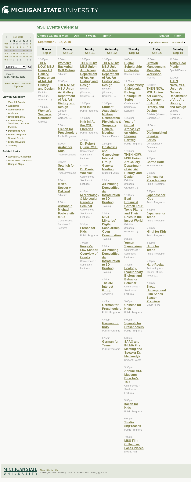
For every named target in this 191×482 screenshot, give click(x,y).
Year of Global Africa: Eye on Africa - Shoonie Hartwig (132, 131)
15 (31, 50)
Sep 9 (46, 52)
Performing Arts (17, 131)
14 (27, 50)
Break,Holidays (16, 117)
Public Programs (17, 134)
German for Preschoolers (111, 306)
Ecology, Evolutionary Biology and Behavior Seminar (133, 275)
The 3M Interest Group (107, 286)
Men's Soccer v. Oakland (64, 187)
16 (10, 53)
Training (12, 145)
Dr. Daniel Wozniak (87, 171)
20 (24, 53)
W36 (6, 47)
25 (17, 57)
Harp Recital (155, 264)
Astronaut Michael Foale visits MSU (66, 211)
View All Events (16, 102)
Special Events (16, 138)
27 (14, 44)
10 (14, 50)
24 (14, 57)
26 (10, 44)
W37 (6, 50)
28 (17, 44)
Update (18, 86)
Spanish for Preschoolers (134, 324)
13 (24, 50)
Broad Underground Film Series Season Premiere (156, 294)
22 (31, 53)
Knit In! (85, 107)
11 (17, 50)
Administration (16, 109)
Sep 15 (178, 52)
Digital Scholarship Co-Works (133, 66)
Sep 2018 (18, 37)
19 (21, 53)
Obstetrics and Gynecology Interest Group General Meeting (111, 158)
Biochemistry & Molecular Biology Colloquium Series (134, 92)
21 (27, 53)
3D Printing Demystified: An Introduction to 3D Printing (111, 193)
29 (21, 44)
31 (27, 44)
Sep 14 (157, 52)
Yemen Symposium (133, 244)
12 (21, 50)
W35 (6, 44)
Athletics (13, 113)
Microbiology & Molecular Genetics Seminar (89, 200)
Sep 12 (112, 52)
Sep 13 (134, 52)
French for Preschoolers (67, 130)
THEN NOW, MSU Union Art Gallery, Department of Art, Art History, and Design (46, 75)
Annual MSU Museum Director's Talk (133, 376)
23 (10, 57)
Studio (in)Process (132, 424)
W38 (6, 53)
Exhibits (12, 127)
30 (24, 44)
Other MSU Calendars (20, 160)
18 (17, 53)
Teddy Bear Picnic (178, 64)
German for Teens (110, 343)
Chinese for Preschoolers (156, 178)
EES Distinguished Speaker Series (156, 134)
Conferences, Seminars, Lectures (18, 122)
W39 (6, 57)
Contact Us (52, 470)
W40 (6, 60)
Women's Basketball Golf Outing (66, 66)
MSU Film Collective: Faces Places (134, 444)
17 (14, 53)
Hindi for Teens (152, 247)
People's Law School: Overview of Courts (89, 251)
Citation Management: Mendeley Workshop (156, 68)
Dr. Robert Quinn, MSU (89, 145)
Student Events (16, 142)
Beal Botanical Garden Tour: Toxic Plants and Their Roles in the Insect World (133, 209)
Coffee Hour (155, 162)
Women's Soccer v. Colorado (45, 114)
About (42, 470)
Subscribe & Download (18, 83)
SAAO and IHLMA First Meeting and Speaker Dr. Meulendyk (133, 349)
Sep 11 (90, 52)
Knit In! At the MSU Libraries (87, 125)
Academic (13, 106)
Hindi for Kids (156, 231)
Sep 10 (68, 52)
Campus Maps (16, 164)
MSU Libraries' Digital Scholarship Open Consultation (111, 226)
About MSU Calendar (19, 156)
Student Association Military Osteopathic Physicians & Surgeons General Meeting (111, 119)
